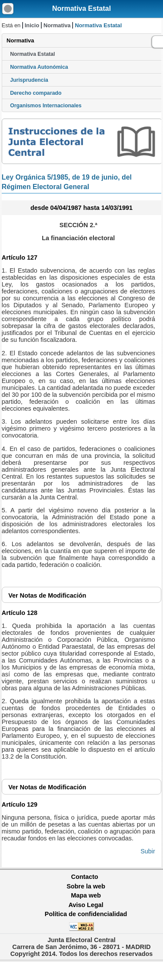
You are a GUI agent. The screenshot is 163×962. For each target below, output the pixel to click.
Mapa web (86, 895)
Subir (147, 851)
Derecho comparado (35, 93)
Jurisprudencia (29, 80)
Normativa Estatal (81, 8)
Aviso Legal (85, 904)
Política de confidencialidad (86, 914)
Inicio (32, 25)
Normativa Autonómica (39, 67)
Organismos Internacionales (46, 106)
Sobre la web (86, 886)
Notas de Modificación (47, 595)
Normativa (57, 25)
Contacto (84, 876)
